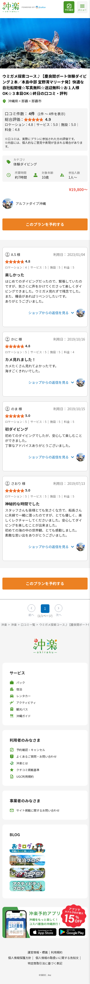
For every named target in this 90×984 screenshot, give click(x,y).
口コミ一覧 (28, 624)
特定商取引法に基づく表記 (45, 963)
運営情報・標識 (38, 952)
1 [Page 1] (45, 608)
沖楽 (4, 624)
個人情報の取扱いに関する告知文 (57, 958)
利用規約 (56, 952)
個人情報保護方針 (19, 958)
